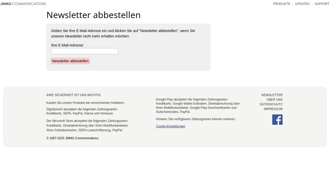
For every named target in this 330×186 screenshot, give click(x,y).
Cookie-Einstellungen (170, 126)
